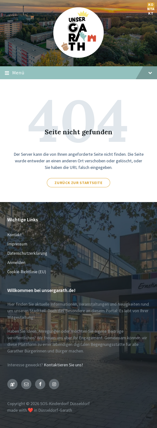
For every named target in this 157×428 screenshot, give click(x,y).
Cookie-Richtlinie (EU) (26, 271)
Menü (78, 72)
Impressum (17, 244)
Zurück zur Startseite (78, 182)
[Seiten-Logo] (78, 56)
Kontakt (151, 6)
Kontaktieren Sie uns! (63, 365)
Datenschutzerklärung (27, 253)
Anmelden (16, 262)
